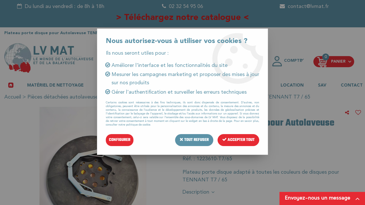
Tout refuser (194, 140)
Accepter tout (238, 140)
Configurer (119, 140)
